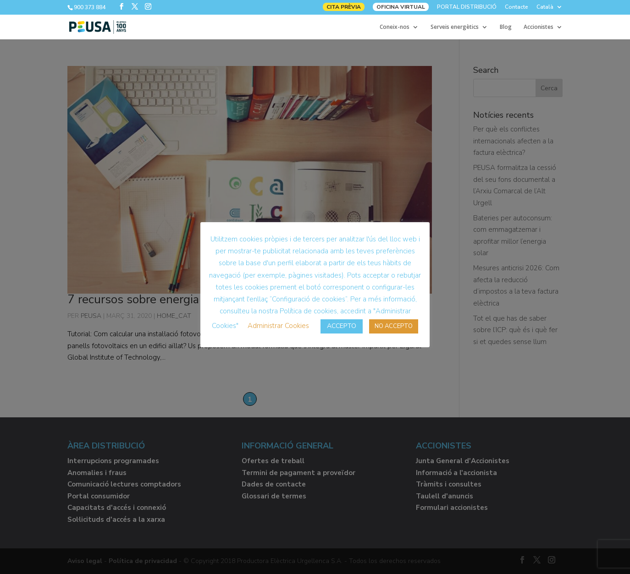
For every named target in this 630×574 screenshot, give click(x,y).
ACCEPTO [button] (341, 326)
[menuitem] (549, 9)
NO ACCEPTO (394, 326)
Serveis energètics (455, 27)
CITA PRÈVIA (343, 7)
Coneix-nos (394, 27)
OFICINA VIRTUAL (400, 7)
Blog (506, 27)
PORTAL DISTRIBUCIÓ (467, 7)
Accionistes (538, 27)
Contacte (516, 7)
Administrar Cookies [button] (278, 325)
